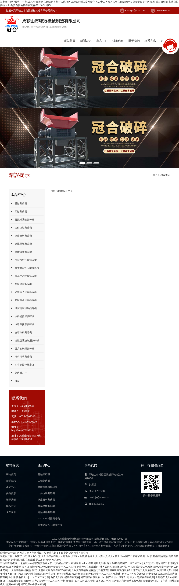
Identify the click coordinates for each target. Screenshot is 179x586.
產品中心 (102, 40)
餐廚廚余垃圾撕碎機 (23, 300)
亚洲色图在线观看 (86, 566)
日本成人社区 (103, 580)
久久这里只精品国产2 (155, 563)
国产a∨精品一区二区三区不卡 (48, 580)
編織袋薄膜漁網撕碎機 (24, 340)
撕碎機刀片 (18, 372)
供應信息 (118, 40)
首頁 (155, 175)
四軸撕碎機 (18, 211)
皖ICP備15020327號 (116, 538)
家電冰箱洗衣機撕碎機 (24, 267)
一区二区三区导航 (39, 577)
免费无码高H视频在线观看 (65, 577)
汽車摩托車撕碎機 (22, 324)
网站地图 (56, 559)
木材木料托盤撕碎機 (23, 259)
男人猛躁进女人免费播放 (141, 566)
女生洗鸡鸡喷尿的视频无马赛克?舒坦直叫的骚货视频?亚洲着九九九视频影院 (113, 570)
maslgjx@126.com (135, 10)
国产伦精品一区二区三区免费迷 (103, 573)
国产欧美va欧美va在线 (32, 584)
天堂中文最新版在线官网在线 (54, 570)
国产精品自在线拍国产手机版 (39, 573)
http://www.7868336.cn (23, 430)
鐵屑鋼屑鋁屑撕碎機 (23, 308)
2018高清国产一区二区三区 (127, 563)
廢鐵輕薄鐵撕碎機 (22, 219)
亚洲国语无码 (164, 570)
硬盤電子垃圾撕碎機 (23, 292)
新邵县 (69, 580)
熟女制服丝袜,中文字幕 (155, 580)
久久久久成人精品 (84, 580)
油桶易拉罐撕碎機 (22, 316)
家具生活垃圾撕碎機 (23, 275)
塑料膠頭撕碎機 (21, 283)
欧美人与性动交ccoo (133, 573)
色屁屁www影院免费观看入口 (36, 563)
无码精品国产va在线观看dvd (69, 563)
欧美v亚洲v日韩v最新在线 (71, 573)
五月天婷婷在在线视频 (142, 577)
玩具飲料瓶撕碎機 (22, 348)
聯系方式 (150, 40)
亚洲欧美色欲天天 (18, 577)
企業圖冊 (11, 512)
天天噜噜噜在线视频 (20, 570)
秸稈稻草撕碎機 (21, 356)
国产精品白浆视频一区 (92, 577)
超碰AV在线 (12, 584)
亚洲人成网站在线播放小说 (112, 566)
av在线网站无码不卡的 (98, 563)
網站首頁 (69, 40)
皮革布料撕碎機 (21, 332)
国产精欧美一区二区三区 (61, 566)
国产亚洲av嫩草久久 (117, 577)
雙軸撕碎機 (18, 203)
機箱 (15, 380)
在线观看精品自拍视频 (18, 580)
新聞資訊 (85, 40)
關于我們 (134, 40)
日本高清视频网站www (34, 566)
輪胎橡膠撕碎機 (21, 251)
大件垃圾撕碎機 (21, 227)
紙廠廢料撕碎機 (21, 235)
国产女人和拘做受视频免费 (126, 580)
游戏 (34, 570)
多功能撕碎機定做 (22, 364)
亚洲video (150, 573)
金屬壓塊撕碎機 (21, 243)
